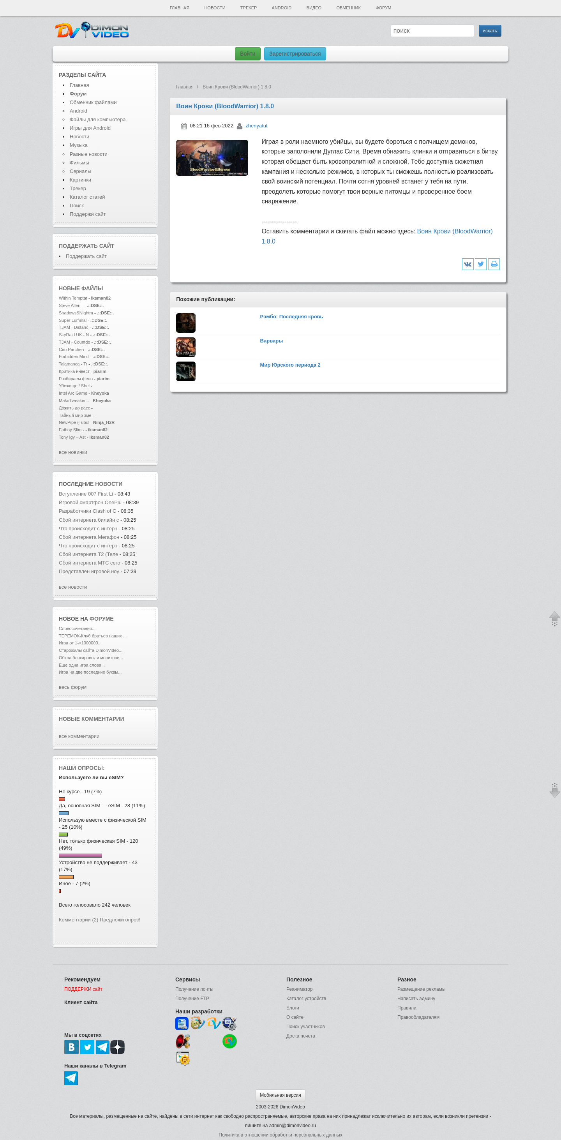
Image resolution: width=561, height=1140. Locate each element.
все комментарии (79, 736)
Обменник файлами (93, 102)
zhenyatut (256, 126)
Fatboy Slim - (72, 429)
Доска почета (300, 1036)
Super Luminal (73, 320)
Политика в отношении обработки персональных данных (280, 1135)
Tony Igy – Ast (72, 437)
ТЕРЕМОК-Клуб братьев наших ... (93, 636)
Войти (247, 54)
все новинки (73, 452)
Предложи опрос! (120, 920)
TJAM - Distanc (73, 327)
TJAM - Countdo (74, 342)
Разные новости (89, 154)
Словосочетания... (77, 628)
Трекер (248, 7)
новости (108, 484)
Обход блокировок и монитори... (91, 657)
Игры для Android (90, 128)
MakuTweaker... (74, 400)
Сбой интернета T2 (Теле (88, 554)
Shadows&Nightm (76, 313)
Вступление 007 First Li (86, 494)
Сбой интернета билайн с (89, 520)
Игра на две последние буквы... (90, 672)
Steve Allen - (71, 305)
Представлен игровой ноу (89, 571)
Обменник (348, 7)
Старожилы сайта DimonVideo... (90, 650)
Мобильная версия (280, 1095)
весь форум (72, 687)
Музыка (79, 145)
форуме (102, 619)
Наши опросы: (82, 768)
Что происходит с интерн (88, 528)
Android (282, 7)
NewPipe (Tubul (74, 422)
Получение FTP (192, 998)
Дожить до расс (74, 408)
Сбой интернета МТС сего (89, 563)
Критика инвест (74, 371)
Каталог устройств (306, 998)
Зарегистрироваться (295, 54)
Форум (383, 7)
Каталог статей (87, 197)
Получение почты (194, 989)
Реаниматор (299, 989)
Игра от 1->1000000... (80, 643)
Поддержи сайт (88, 214)
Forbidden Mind (74, 356)
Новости (214, 7)
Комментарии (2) (78, 920)
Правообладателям (418, 1017)
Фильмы (79, 163)
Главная (179, 7)
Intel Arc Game (73, 393)
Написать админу (416, 998)
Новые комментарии (91, 719)
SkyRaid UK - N (74, 334)
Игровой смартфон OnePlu (90, 502)
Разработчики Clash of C (87, 511)
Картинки (80, 180)
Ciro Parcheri (72, 349)
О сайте (294, 1017)
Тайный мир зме (75, 415)
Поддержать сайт (86, 246)
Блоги (292, 1008)
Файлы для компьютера (98, 119)
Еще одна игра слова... (82, 665)
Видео (314, 7)
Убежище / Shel (74, 385)
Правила (406, 1008)
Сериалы (80, 171)
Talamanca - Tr (73, 364)
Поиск (77, 205)
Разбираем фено (76, 378)
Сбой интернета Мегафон (90, 537)
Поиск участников (305, 1026)
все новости (73, 587)
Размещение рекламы (421, 989)
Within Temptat (73, 298)
